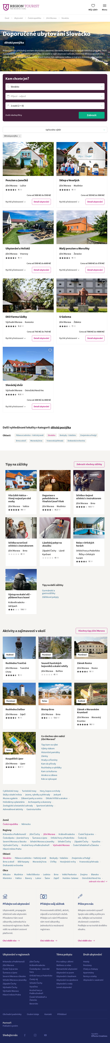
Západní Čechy (81, 841)
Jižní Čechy (35, 834)
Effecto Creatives (99, 1035)
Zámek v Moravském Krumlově (88, 711)
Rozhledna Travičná (16, 663)
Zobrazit (92, 115)
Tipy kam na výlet (49, 744)
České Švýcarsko (86, 834)
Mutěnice (18, 874)
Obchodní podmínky (12, 1014)
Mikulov (7, 874)
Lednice (46, 874)
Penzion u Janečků (17, 180)
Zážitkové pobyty (50, 597)
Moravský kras (36, 441)
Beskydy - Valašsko (68, 435)
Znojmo (84, 874)
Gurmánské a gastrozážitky (48, 592)
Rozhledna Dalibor (15, 709)
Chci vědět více (10, 940)
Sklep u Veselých (69, 180)
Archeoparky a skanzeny (39, 802)
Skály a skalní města (12, 794)
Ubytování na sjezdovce (67, 980)
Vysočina (96, 841)
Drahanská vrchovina (76, 441)
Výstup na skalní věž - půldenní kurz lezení (19, 596)
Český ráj (82, 838)
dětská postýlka (61, 427)
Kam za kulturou (49, 771)
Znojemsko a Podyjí (88, 435)
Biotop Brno (47, 709)
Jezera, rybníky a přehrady (37, 794)
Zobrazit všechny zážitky (89, 464)
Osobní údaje (33, 1014)
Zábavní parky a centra (31, 798)
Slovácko (65, 18)
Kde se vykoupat (49, 779)
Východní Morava (61, 845)
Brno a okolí (21, 441)
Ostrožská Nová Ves (91, 878)
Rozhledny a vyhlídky (51, 767)
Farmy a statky (90, 976)
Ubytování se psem (65, 972)
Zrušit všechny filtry (13, 115)
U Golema (65, 316)
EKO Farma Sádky (16, 316)
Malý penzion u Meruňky (74, 248)
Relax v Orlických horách (85, 544)
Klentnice (7, 878)
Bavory (28, 878)
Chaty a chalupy (90, 969)
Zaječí (56, 878)
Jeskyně (57, 794)
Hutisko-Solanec (70, 878)
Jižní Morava (51, 18)
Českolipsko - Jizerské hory (16, 838)
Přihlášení (61, 1014)
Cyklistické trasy (10, 791)
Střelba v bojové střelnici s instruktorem (88, 497)
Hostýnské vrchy (68, 861)
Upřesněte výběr (53, 130)
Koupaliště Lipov (14, 758)
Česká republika (34, 18)
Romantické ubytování (66, 969)
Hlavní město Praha (12, 849)
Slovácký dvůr (14, 385)
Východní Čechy (10, 845)
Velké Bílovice (33, 874)
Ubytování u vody (64, 983)
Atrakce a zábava (49, 775)
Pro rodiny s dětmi (64, 961)
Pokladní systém (10, 1026)
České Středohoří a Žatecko (86, 845)
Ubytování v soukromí (93, 980)
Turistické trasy (29, 791)
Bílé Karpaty (23, 861)
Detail (41, 202)
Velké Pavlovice (69, 874)
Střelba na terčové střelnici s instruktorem (20, 544)
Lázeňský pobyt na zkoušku (52, 544)
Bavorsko (34, 1003)
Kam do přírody (48, 763)
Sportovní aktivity (44, 805)
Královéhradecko (67, 834)
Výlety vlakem (48, 748)
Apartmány (88, 972)
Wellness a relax (63, 965)
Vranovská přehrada (55, 441)
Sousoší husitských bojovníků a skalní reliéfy (54, 664)
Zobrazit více (101, 61)
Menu (104, 7)
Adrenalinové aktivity (13, 809)
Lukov (38, 878)
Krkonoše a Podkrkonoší (14, 834)
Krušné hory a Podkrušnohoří (35, 845)
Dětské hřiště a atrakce (56, 798)
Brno (56, 874)
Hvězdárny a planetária (13, 802)
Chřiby (53, 861)
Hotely (86, 961)
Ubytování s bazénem (66, 976)
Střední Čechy (64, 841)
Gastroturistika (34, 809)
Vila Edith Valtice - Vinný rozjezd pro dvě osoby (19, 498)
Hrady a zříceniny (49, 760)
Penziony (87, 965)
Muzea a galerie (10, 798)
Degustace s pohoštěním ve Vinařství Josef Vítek (53, 498)
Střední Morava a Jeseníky (42, 841)
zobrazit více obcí (97, 881)
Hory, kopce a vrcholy (50, 791)
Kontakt (48, 1014)
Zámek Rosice (84, 663)
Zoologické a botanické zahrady (18, 805)
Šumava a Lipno (39, 838)
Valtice (18, 878)
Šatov (47, 878)
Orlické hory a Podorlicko (62, 838)
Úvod (7, 18)
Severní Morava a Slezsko (15, 841)
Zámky (44, 756)
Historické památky (50, 752)
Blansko (95, 874)
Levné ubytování (64, 987)
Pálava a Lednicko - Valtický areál (30, 435)
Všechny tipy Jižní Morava (91, 631)
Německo (26, 824)
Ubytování (18, 18)
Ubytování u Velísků (18, 248)
